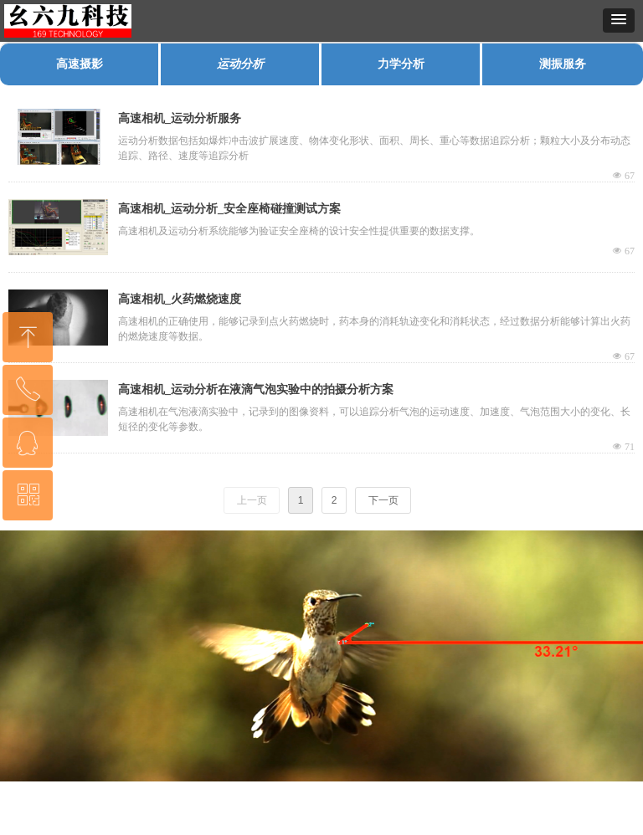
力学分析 (401, 64)
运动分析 (240, 64)
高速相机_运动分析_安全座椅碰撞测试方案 (229, 208)
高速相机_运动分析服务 (179, 118)
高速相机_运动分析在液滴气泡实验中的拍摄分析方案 (256, 389)
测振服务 (562, 64)
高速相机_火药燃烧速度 (179, 299)
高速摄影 (79, 64)
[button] (619, 20)
